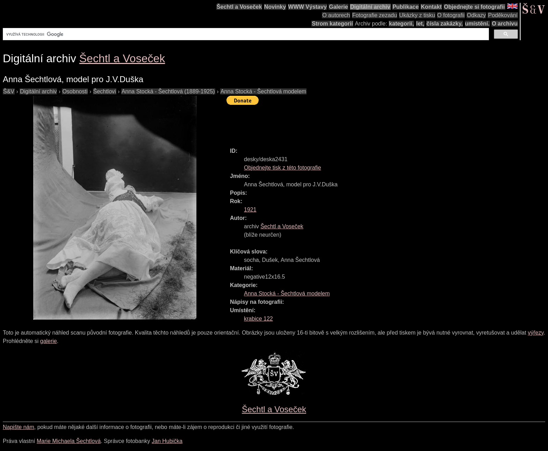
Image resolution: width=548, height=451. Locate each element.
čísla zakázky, (444, 24)
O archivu (505, 24)
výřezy (535, 333)
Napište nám (18, 427)
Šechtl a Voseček (239, 7)
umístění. (477, 24)
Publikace (405, 7)
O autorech (336, 15)
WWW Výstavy (307, 7)
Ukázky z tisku (417, 15)
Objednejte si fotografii (474, 7)
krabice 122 (258, 319)
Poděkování (503, 15)
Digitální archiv (370, 7)
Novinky (275, 7)
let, (420, 24)
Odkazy (476, 15)
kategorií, (401, 24)
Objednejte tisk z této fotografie (282, 168)
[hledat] (245, 34)
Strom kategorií (332, 24)
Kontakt (431, 7)
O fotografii (450, 15)
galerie (48, 341)
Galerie (338, 7)
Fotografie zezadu (374, 15)
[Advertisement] (353, 123)
